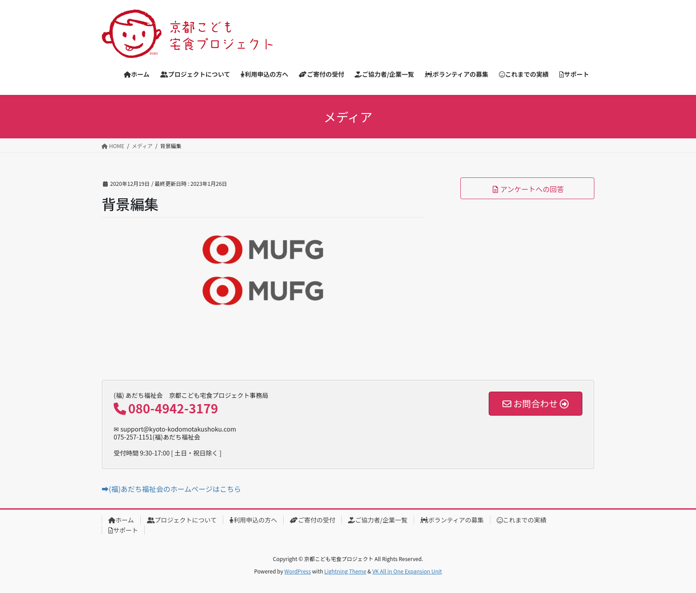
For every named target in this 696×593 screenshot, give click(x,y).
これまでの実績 (521, 519)
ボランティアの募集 (452, 519)
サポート (123, 530)
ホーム (121, 519)
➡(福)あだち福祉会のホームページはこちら (171, 488)
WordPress (298, 571)
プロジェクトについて (182, 519)
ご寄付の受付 (312, 519)
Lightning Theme (345, 571)
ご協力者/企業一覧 (377, 519)
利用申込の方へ (253, 519)
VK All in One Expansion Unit (407, 571)
